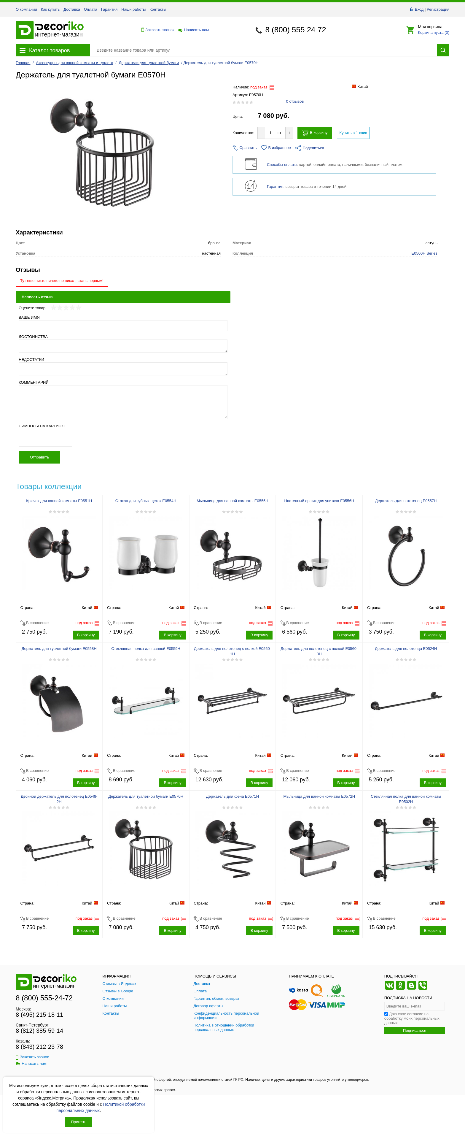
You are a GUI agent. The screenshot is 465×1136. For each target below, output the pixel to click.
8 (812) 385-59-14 (39, 1060)
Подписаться (414, 1060)
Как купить (50, 9)
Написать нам (193, 30)
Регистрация (438, 9)
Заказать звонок (156, 30)
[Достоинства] (123, 375)
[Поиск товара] (263, 50)
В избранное (276, 147)
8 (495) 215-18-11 (39, 1044)
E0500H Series (424, 282)
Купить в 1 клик (353, 133)
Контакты (157, 9)
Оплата (90, 9)
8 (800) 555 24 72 (295, 29)
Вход (419, 9)
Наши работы (133, 9)
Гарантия (109, 9)
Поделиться (309, 148)
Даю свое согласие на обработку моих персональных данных (411, 1047)
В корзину (314, 132)
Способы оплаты (282, 164)
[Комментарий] (123, 431)
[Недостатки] (123, 397)
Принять (78, 1122)
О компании (26, 9)
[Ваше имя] (123, 354)
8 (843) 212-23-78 (39, 1076)
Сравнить (244, 147)
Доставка (71, 9)
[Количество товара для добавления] (270, 133)
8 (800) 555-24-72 (44, 1027)
